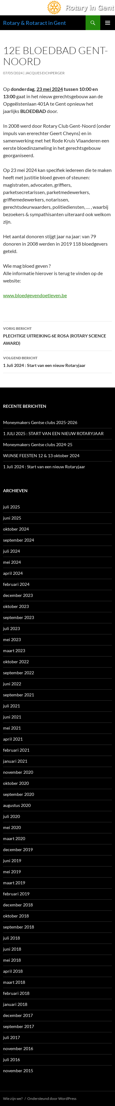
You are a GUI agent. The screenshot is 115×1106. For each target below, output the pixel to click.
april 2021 (13, 739)
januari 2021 (15, 761)
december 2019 (18, 849)
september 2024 (18, 540)
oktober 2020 (16, 783)
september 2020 (18, 794)
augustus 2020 (17, 805)
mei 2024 (12, 562)
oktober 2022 (16, 661)
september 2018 (18, 926)
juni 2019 (12, 860)
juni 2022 (12, 683)
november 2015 (18, 1070)
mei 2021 (12, 727)
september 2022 (18, 672)
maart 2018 (14, 982)
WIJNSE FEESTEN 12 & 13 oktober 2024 (41, 455)
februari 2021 (16, 750)
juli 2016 (11, 1059)
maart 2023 (14, 650)
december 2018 (18, 904)
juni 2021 (12, 716)
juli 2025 (11, 506)
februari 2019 (16, 893)
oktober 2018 (16, 915)
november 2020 (18, 772)
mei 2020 (12, 827)
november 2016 (18, 1048)
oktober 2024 (16, 529)
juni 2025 (12, 517)
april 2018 (13, 971)
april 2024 (13, 573)
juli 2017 (11, 1037)
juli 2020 (11, 816)
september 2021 (18, 694)
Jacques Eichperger (45, 73)
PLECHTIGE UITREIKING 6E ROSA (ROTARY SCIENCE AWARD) (57, 335)
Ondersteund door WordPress (51, 1098)
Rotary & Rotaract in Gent (34, 22)
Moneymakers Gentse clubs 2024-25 (37, 444)
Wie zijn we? (13, 1098)
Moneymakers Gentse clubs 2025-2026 (40, 422)
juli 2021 (11, 705)
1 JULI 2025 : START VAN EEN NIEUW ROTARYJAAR (53, 433)
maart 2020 (14, 838)
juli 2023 (11, 628)
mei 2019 (12, 871)
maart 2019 (14, 882)
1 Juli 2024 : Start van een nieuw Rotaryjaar (57, 361)
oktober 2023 (16, 606)
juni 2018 (12, 949)
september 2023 (18, 617)
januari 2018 (15, 1004)
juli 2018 (11, 937)
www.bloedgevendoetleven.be (35, 295)
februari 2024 (16, 584)
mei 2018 (12, 960)
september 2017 (18, 1026)
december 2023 (18, 595)
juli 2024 (11, 551)
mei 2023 (12, 639)
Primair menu (107, 22)
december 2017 (18, 1015)
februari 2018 (16, 993)
